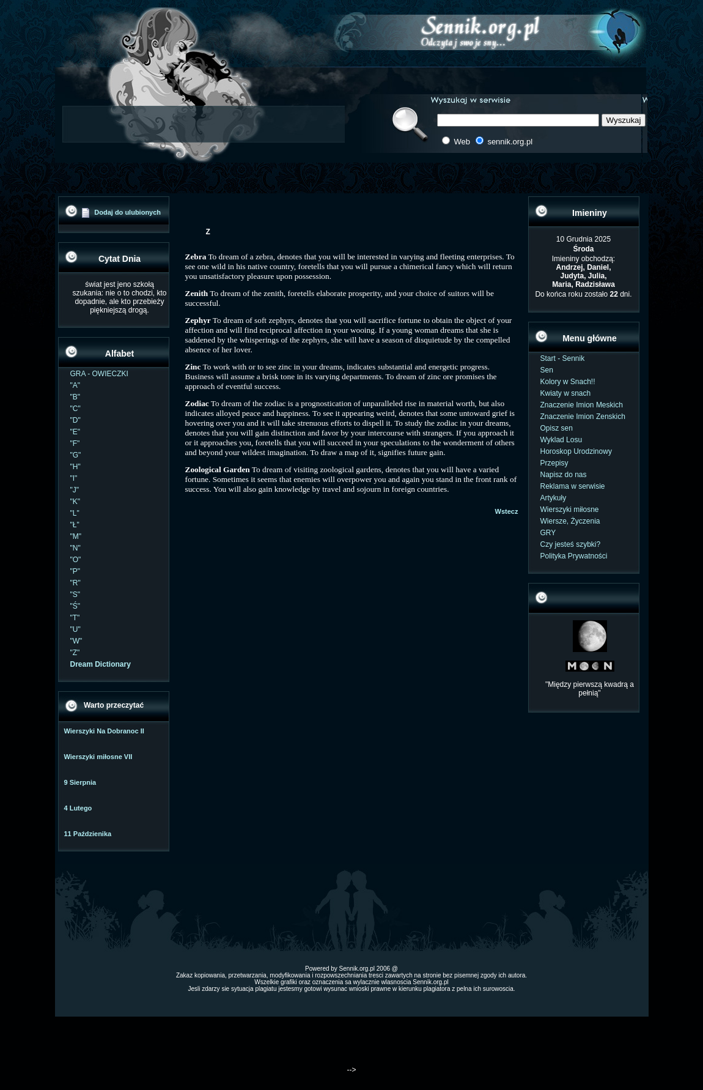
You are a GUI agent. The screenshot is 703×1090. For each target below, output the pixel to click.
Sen (546, 370)
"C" (75, 408)
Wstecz (506, 511)
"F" (75, 443)
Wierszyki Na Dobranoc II (104, 731)
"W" (76, 641)
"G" (75, 455)
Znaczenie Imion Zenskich (582, 416)
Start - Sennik (562, 358)
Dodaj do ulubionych (127, 212)
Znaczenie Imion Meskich (581, 405)
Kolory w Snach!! (567, 381)
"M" (76, 536)
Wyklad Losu (561, 440)
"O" (75, 559)
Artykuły (553, 498)
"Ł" (74, 525)
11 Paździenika (88, 833)
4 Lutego (78, 808)
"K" (75, 501)
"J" (74, 490)
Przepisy (554, 463)
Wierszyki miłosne (569, 509)
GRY (548, 532)
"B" (75, 397)
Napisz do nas (563, 474)
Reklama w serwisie (572, 486)
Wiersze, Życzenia (570, 521)
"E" (75, 432)
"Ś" (75, 606)
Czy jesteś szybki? (570, 544)
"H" (75, 466)
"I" (74, 478)
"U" (75, 629)
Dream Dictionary (100, 664)
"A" (75, 385)
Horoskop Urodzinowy (576, 451)
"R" (75, 583)
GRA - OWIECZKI (99, 373)
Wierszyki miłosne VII (98, 756)
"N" (75, 548)
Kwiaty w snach (565, 393)
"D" (75, 420)
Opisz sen (556, 428)
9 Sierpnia (80, 782)
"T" (75, 618)
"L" (74, 513)
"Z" (75, 652)
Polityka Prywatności (574, 556)
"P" (75, 571)
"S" (75, 594)
